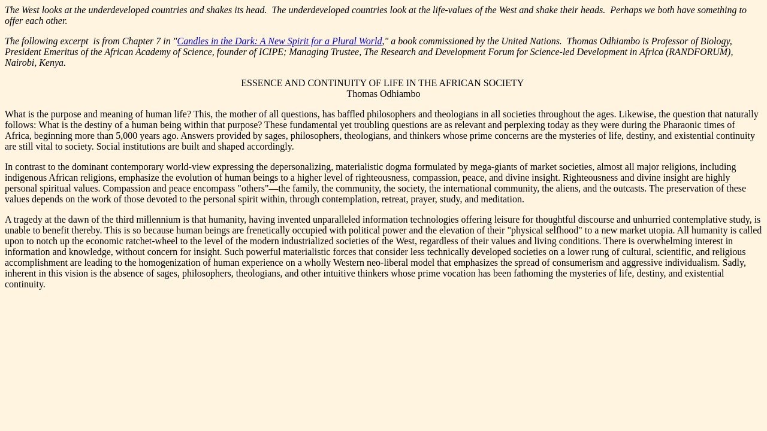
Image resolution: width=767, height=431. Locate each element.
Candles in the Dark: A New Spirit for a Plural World (279, 41)
